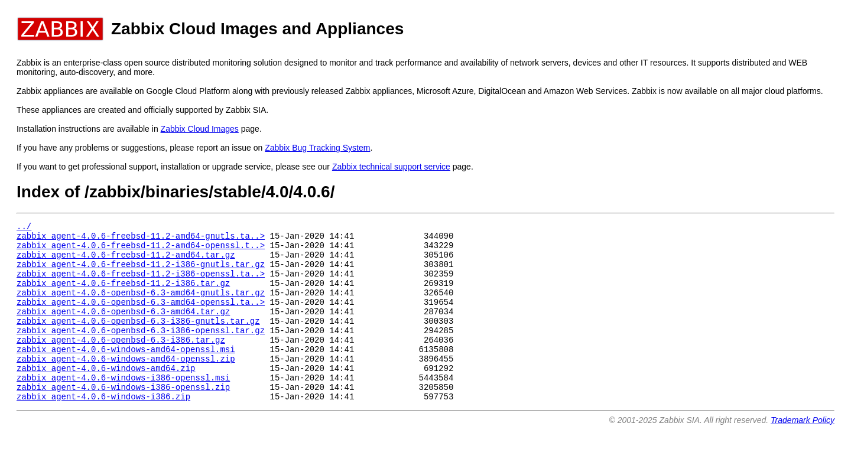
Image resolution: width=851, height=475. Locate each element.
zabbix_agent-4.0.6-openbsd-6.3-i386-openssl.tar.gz (141, 351)
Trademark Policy (802, 453)
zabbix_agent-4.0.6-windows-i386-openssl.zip (123, 418)
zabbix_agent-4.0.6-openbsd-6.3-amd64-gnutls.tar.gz (141, 306)
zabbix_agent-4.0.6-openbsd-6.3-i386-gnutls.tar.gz (138, 340)
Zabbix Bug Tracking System (317, 147)
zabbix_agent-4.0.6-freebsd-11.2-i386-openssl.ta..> (141, 283)
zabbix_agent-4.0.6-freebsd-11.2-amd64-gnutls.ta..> (141, 239)
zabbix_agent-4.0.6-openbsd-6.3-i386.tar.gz (121, 362)
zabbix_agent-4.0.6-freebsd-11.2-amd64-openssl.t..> (141, 250)
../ (24, 227)
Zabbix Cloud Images (200, 129)
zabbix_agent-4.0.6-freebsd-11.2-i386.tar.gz (123, 295)
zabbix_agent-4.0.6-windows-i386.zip (103, 429)
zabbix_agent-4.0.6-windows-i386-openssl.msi (123, 407)
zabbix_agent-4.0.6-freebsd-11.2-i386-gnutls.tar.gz (141, 272)
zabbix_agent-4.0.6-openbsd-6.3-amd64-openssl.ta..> (141, 317)
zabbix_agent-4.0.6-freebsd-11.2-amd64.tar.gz (126, 261)
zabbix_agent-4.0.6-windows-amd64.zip (106, 396)
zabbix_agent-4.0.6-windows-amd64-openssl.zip (126, 385)
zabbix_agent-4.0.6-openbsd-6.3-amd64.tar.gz (123, 328)
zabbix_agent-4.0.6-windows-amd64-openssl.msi (126, 373)
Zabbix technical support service (391, 166)
